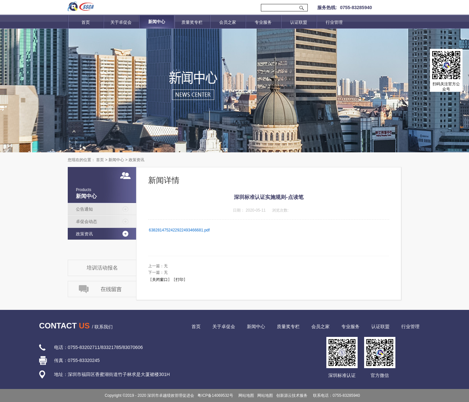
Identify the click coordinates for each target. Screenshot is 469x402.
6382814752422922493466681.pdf (179, 230)
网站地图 (245, 395)
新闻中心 (116, 160)
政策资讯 (136, 160)
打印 (179, 279)
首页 (85, 22)
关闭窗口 (160, 279)
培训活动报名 (102, 267)
